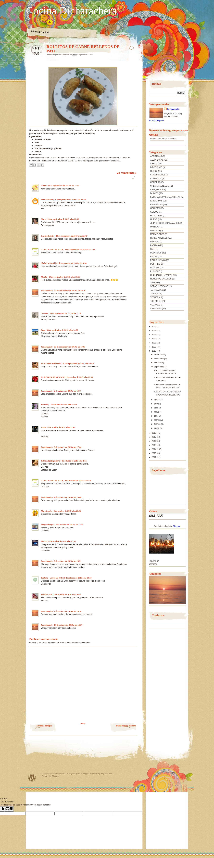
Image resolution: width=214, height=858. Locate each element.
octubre (157, 363)
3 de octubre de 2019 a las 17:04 (67, 447)
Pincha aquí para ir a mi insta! (163, 138)
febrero (157, 424)
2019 (154, 351)
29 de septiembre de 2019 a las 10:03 (64, 277)
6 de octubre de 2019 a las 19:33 (78, 578)
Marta (43, 219)
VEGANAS (155, 305)
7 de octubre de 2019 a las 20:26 (67, 611)
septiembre (159, 367)
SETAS (153, 282)
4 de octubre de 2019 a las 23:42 (67, 511)
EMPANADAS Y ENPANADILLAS (165, 197)
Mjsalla (44, 277)
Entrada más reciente (126, 725)
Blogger (176, 526)
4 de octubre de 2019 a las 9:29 (78, 480)
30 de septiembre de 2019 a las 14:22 (62, 330)
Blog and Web (106, 774)
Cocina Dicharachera (71, 10)
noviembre (159, 358)
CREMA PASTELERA (160, 186)
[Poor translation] (9, 809)
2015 (154, 445)
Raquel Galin (46, 594)
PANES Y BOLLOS (159, 238)
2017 (154, 437)
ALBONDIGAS (156, 160)
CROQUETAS (156, 189)
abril (156, 416)
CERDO (89, 55)
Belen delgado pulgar (50, 461)
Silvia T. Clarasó (48, 263)
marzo (157, 420)
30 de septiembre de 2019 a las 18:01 (69, 347)
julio (156, 404)
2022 (154, 339)
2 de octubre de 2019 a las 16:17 (67, 391)
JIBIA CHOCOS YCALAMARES (164, 223)
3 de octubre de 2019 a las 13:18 (61, 427)
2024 (154, 330)
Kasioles (44, 404)
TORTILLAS (155, 301)
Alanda (44, 541)
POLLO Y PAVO (157, 260)
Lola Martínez (47, 199)
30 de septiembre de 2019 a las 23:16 (78, 363)
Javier (43, 427)
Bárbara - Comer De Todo (52, 578)
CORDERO (155, 182)
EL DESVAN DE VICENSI (52, 377)
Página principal (40, 32)
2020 (154, 347)
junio (156, 408)
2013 (154, 453)
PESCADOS (156, 253)
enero (157, 428)
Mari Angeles (46, 511)
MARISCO (155, 230)
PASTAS (154, 241)
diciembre (158, 354)
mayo (157, 412)
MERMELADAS (157, 234)
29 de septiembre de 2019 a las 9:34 (71, 263)
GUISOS (154, 212)
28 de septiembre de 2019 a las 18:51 (63, 186)
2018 (154, 433)
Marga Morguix (48, 524)
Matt (80, 774)
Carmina (44, 313)
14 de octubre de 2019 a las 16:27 (68, 625)
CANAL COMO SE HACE (52, 249)
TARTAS (154, 293)
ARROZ (153, 163)
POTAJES (154, 267)
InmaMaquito (47, 290)
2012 (154, 457)
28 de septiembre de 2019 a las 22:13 (63, 219)
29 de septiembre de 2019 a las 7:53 (80, 249)
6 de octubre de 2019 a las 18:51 (67, 561)
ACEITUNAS (156, 156)
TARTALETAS (156, 290)
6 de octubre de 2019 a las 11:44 (69, 524)
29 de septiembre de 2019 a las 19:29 (69, 290)
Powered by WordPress (32, 777)
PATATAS (154, 245)
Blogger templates (90, 774)
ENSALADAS (156, 201)
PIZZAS (153, 256)
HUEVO (154, 219)
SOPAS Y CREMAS (159, 286)
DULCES (154, 193)
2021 (154, 343)
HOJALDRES (156, 215)
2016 (154, 441)
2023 (154, 335)
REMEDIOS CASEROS (161, 279)
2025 (154, 326)
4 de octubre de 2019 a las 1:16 (73, 461)
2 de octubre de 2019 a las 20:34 (63, 404)
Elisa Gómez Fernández (51, 363)
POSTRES (155, 264)
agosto (157, 400)
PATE (152, 249)
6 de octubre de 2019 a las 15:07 (62, 541)
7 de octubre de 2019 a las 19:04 (67, 594)
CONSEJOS (155, 178)
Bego (43, 330)
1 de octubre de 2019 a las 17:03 (79, 377)
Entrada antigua (44, 725)
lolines (44, 186)
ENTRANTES (156, 204)
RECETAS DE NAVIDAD (161, 275)
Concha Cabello (48, 236)
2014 (154, 449)
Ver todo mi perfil (156, 120)
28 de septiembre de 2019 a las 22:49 (71, 236)
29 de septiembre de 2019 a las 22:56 (65, 313)
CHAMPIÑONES (157, 175)
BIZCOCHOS (156, 167)
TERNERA (155, 297)
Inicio (82, 723)
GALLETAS (155, 208)
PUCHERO (155, 271)
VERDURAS (156, 308)
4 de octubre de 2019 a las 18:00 (67, 497)
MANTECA (155, 227)
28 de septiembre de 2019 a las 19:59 (69, 199)
